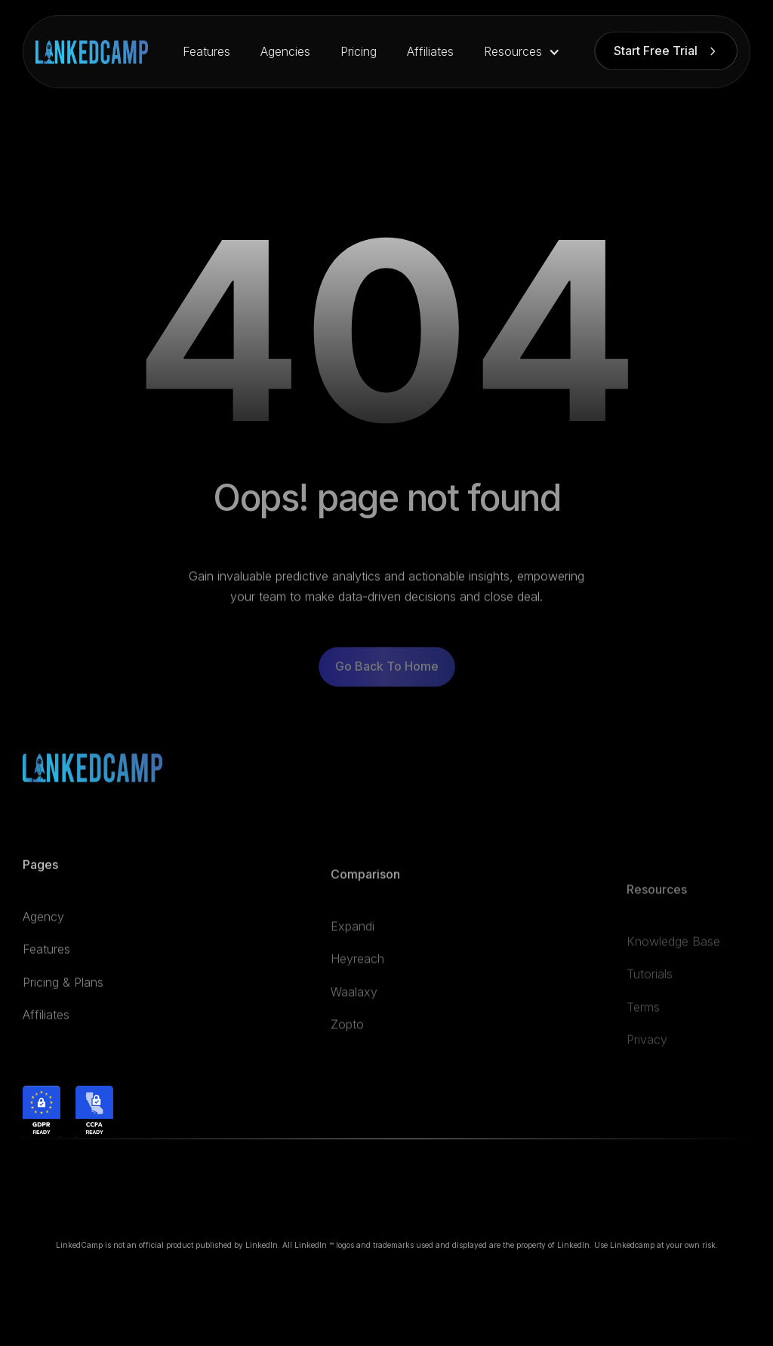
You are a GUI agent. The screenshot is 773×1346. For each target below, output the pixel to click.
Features (206, 51)
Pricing (358, 51)
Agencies (285, 51)
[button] (522, 51)
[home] (91, 52)
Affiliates (430, 51)
